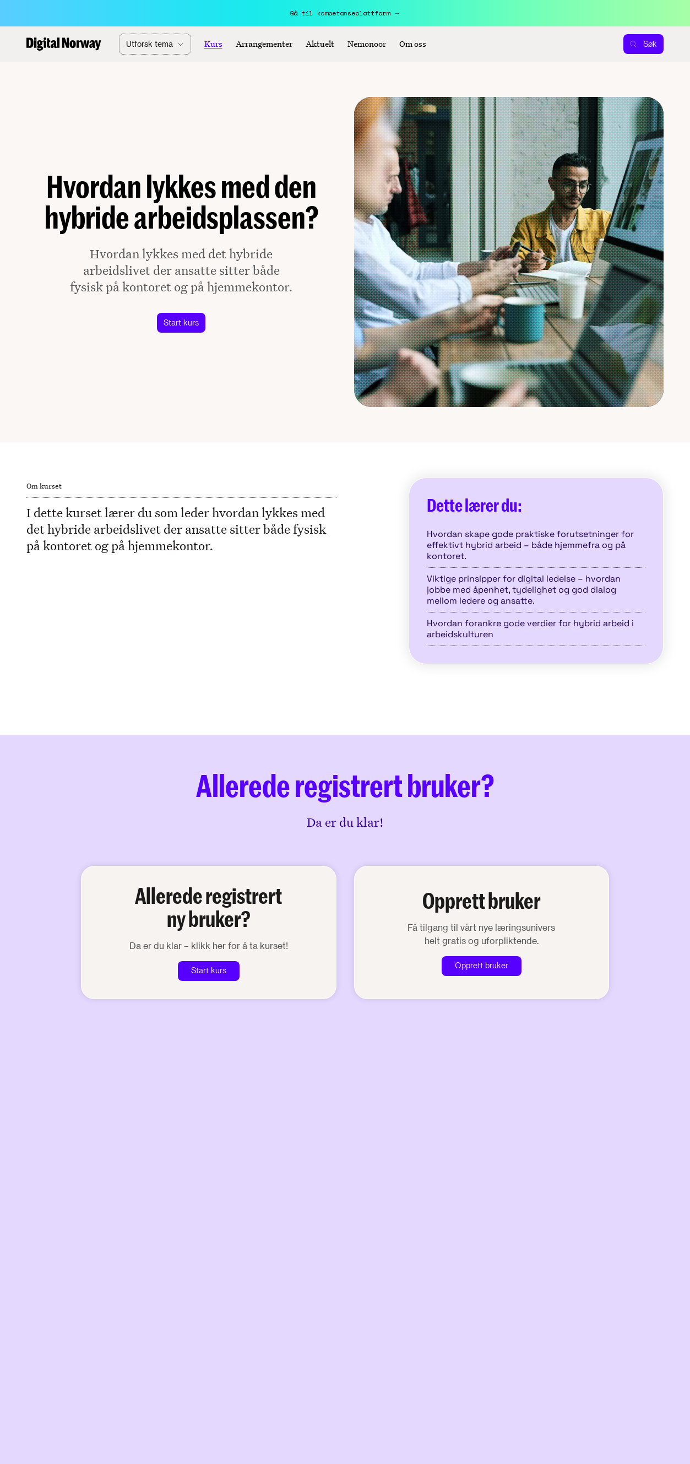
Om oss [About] (412, 44)
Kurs (213, 44)
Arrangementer (264, 44)
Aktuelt (320, 44)
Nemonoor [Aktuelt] (366, 44)
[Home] (63, 44)
